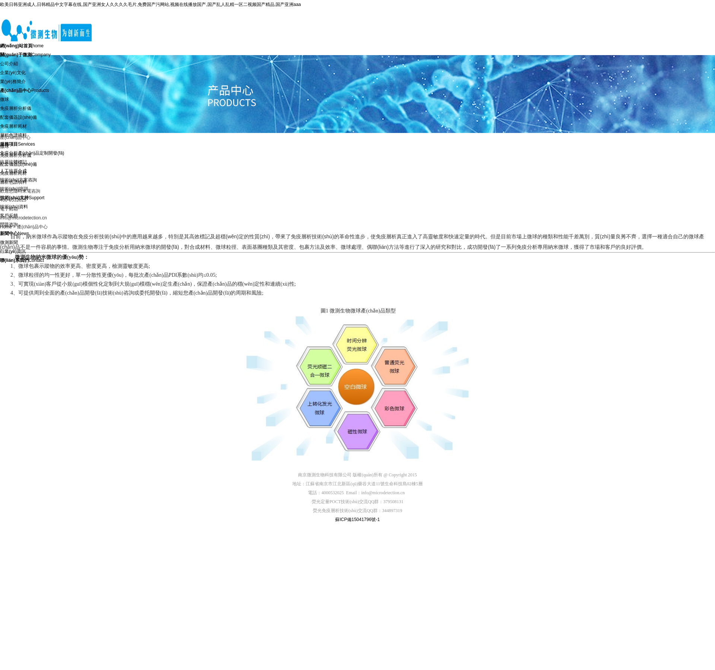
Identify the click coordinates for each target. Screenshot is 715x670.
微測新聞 (9, 242)
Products (24, 90)
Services (17, 144)
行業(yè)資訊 (13, 251)
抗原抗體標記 (13, 162)
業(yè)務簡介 (13, 81)
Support (22, 197)
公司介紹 (9, 63)
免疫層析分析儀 (15, 108)
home (22, 45)
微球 (4, 99)
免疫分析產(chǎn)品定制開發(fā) (32, 153)
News (14, 233)
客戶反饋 (9, 215)
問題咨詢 (9, 224)
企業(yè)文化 (13, 72)
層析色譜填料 (13, 135)
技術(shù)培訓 (14, 188)
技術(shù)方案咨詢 (18, 179)
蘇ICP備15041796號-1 (357, 519)
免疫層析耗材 (13, 126)
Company (25, 54)
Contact (22, 260)
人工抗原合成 (13, 171)
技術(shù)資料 (14, 206)
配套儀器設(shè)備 (18, 117)
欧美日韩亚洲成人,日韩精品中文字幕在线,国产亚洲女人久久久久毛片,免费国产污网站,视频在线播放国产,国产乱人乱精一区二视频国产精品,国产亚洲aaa (150, 4)
